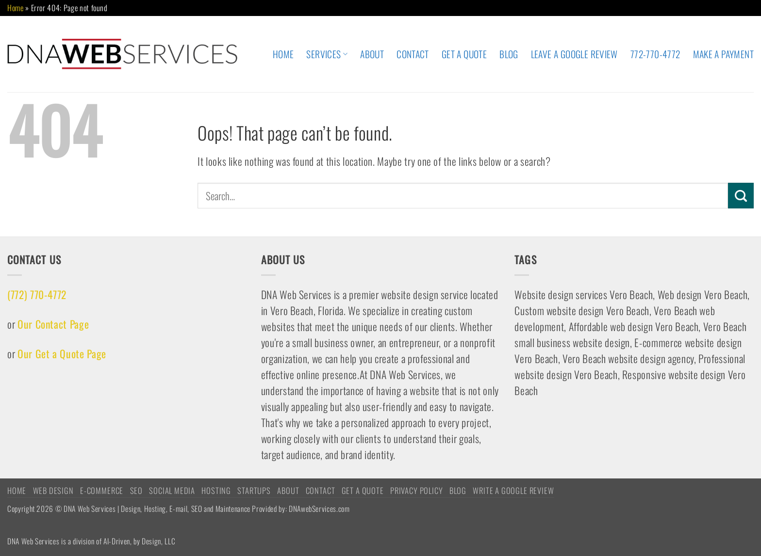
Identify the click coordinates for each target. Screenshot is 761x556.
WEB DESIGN (53, 490)
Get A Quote (464, 54)
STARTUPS (254, 490)
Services (326, 54)
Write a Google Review (513, 490)
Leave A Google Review (574, 54)
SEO (136, 490)
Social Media (172, 490)
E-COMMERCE (101, 490)
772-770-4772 (655, 54)
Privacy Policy (416, 490)
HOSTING (216, 490)
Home (15, 8)
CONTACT (413, 54)
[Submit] (741, 195)
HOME (283, 54)
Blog (508, 54)
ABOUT (372, 54)
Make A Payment (723, 54)
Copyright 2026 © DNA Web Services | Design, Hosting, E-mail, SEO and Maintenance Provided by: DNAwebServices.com (178, 508)
